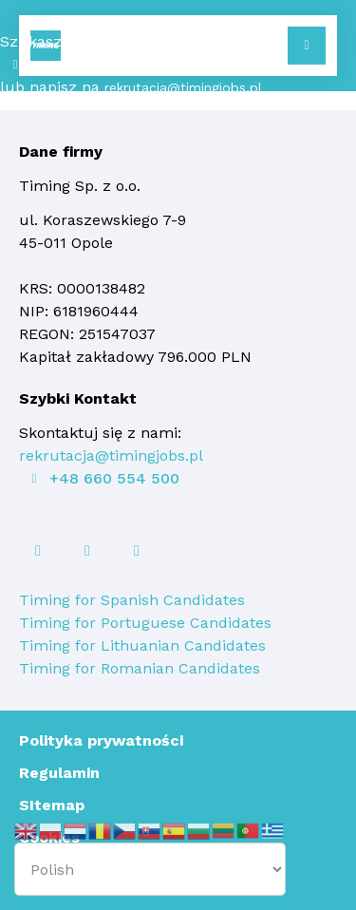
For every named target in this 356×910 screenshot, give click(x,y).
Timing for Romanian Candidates (139, 668)
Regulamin (59, 773)
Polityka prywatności (101, 740)
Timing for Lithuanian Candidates (142, 645)
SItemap (51, 805)
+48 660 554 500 (88, 64)
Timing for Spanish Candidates (132, 600)
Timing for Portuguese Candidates (145, 623)
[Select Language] (150, 869)
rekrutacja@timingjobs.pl (183, 87)
